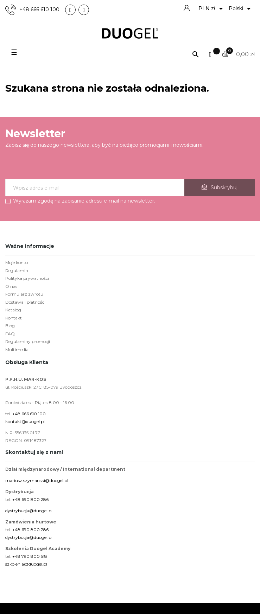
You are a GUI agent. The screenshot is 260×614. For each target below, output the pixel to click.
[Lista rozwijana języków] (241, 9)
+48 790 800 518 (29, 556)
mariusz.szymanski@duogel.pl (36, 480)
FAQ (10, 333)
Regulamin (16, 270)
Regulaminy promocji (27, 341)
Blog (10, 325)
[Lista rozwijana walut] (212, 9)
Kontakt (13, 318)
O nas (11, 286)
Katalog (13, 309)
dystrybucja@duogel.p (28, 510)
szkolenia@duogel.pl (26, 564)
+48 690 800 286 (30, 499)
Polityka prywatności (27, 278)
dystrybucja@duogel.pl (28, 537)
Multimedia (16, 349)
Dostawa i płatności (25, 302)
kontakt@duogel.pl (25, 421)
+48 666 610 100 (39, 10)
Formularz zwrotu (24, 294)
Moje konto (16, 262)
